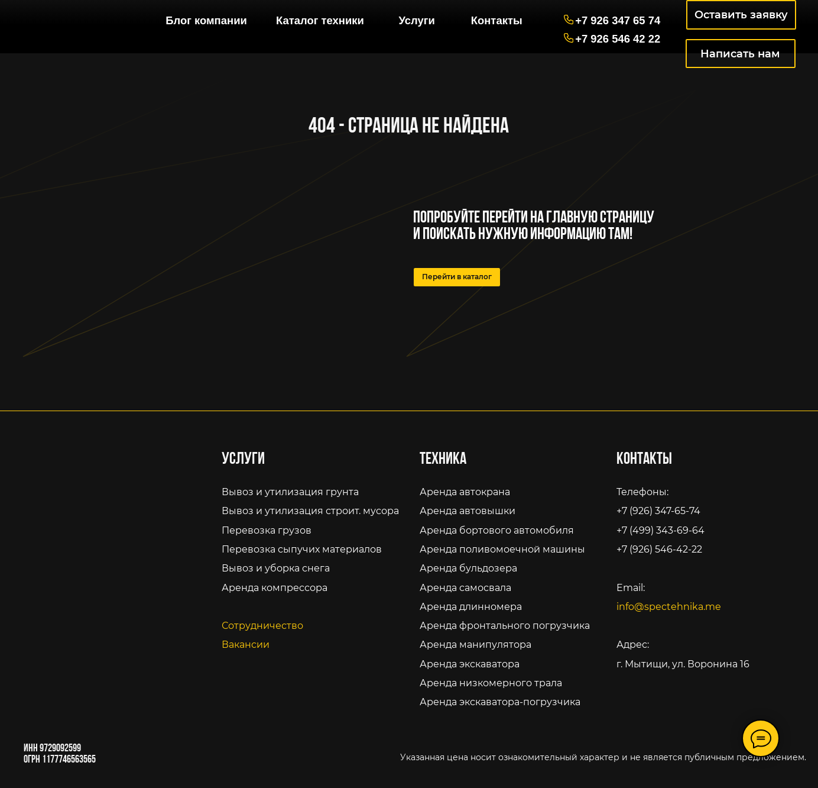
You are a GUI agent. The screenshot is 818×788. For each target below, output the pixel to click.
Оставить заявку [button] (741, 14)
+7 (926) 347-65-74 (658, 510)
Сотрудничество (262, 625)
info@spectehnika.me (668, 606)
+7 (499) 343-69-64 (660, 530)
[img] (79, 15)
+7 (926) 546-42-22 (659, 549)
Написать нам (740, 53)
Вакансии (246, 644)
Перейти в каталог (457, 277)
